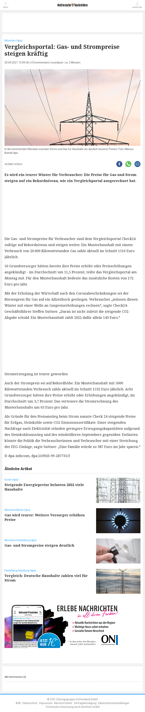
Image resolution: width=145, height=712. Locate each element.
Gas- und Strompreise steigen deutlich (39, 545)
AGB (18, 703)
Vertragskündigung (85, 703)
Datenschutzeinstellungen (113, 703)
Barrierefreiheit (63, 703)
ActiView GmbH (90, 707)
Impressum (45, 703)
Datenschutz (30, 703)
